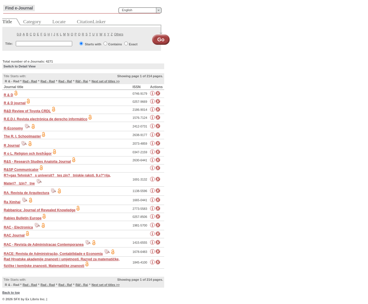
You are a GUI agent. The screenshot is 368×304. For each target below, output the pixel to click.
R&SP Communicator (21, 170)
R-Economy (13, 128)
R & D (8, 95)
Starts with (93, 44)
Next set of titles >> (105, 81)
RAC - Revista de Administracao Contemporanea (44, 245)
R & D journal (15, 103)
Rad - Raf (65, 81)
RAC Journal (14, 235)
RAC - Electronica (18, 227)
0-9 (19, 34)
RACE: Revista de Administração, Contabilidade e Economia (53, 254)
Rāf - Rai (82, 81)
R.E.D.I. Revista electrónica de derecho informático (45, 119)
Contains (115, 44)
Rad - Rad (30, 81)
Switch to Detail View (19, 66)
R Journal (12, 146)
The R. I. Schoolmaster (22, 136)
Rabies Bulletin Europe (22, 218)
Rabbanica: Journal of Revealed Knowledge (39, 210)
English (127, 10)
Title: (9, 43)
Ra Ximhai (12, 202)
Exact (133, 44)
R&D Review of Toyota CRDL (27, 111)
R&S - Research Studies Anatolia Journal (37, 162)
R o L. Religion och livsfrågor (28, 154)
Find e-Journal (19, 8)
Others (118, 34)
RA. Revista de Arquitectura (26, 193)
